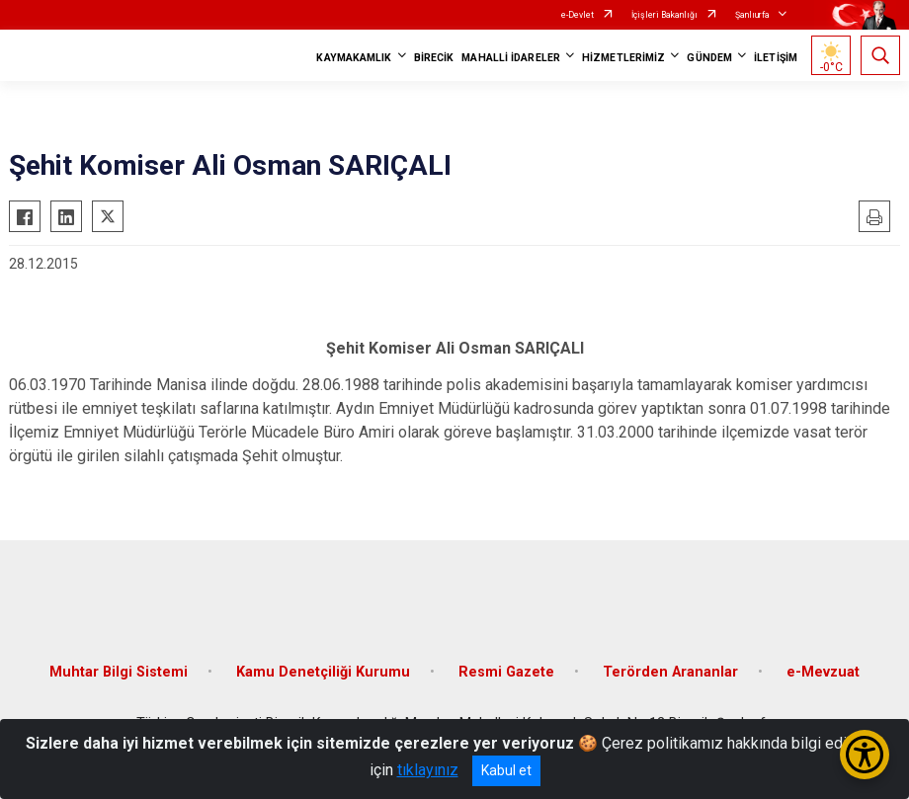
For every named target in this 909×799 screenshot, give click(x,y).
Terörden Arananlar (670, 672)
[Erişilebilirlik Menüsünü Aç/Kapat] (864, 754)
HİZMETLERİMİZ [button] (623, 57)
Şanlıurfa (752, 15)
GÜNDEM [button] (709, 57)
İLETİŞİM (775, 57)
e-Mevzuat (823, 672)
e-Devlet (577, 15)
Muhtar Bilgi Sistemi (118, 672)
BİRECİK (434, 57)
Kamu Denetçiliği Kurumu (323, 672)
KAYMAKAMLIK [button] (353, 57)
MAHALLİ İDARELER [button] (510, 57)
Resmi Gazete (506, 672)
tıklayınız (427, 769)
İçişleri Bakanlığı (664, 15)
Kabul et (506, 770)
